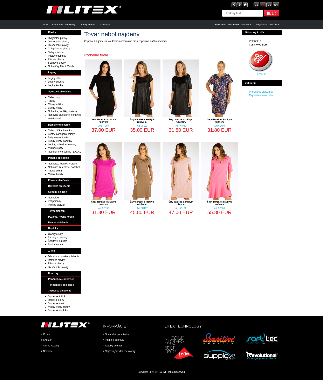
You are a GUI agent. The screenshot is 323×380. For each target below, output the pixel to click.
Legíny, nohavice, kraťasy (62, 144)
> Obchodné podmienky (116, 334)
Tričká (51, 100)
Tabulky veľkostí (87, 24)
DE (269, 4)
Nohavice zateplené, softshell (64, 167)
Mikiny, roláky (55, 104)
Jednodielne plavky (58, 41)
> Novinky (46, 351)
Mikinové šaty (55, 148)
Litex (45, 24)
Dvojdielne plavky (57, 38)
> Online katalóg (50, 345)
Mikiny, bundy (55, 174)
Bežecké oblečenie (59, 186)
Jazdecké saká (56, 303)
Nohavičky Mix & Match (61, 66)
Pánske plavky (56, 59)
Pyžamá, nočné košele (61, 216)
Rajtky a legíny (56, 299)
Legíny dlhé (54, 78)
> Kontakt (46, 340)
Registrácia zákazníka (267, 24)
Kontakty (105, 24)
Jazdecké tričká (56, 296)
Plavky (52, 32)
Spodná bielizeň (57, 191)
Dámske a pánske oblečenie (63, 256)
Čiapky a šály (55, 234)
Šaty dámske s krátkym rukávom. (103, 120)
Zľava (51, 250)
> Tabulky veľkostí (113, 345)
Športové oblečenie (59, 91)
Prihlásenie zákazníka (239, 24)
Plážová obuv (55, 244)
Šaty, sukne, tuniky (58, 137)
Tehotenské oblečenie (61, 284)
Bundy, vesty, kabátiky (60, 141)
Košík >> (262, 74)
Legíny (52, 72)
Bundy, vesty (55, 107)
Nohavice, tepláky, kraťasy (62, 111)
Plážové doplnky (57, 55)
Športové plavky (57, 62)
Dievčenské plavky (58, 45)
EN (276, 4)
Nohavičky (53, 197)
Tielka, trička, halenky (60, 130)
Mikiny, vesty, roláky (59, 306)
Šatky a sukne (55, 52)
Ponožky (53, 273)
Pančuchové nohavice (61, 279)
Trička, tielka (55, 170)
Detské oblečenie (58, 222)
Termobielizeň (56, 211)
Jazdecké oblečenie (59, 290)
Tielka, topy (54, 97)
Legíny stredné (56, 81)
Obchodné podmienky (63, 24)
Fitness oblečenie (58, 180)
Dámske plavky (56, 260)
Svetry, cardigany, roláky (61, 134)
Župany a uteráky (57, 237)
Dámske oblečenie (59, 124)
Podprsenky (54, 201)
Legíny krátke (55, 85)
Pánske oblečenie (58, 157)
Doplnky (53, 228)
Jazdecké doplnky (58, 310)
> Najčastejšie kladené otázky (119, 351)
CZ (256, 4)
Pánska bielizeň (56, 204)
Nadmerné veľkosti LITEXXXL (64, 151)
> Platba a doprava (113, 339)
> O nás (45, 334)
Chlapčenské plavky (59, 48)
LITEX (158, 372)
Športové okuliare (57, 241)
